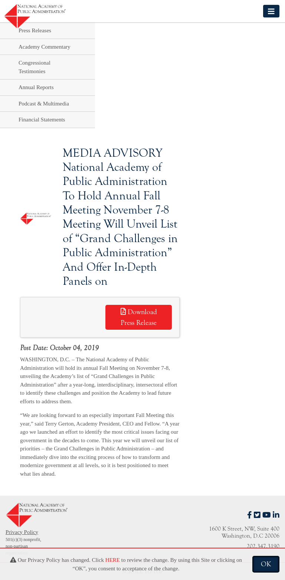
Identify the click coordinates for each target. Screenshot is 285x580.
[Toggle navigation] (271, 11)
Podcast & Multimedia (44, 104)
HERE (112, 560)
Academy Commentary (45, 47)
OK (266, 564)
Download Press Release (139, 317)
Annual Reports (36, 87)
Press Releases (35, 30)
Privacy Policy (22, 532)
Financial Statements (42, 120)
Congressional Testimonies (34, 67)
